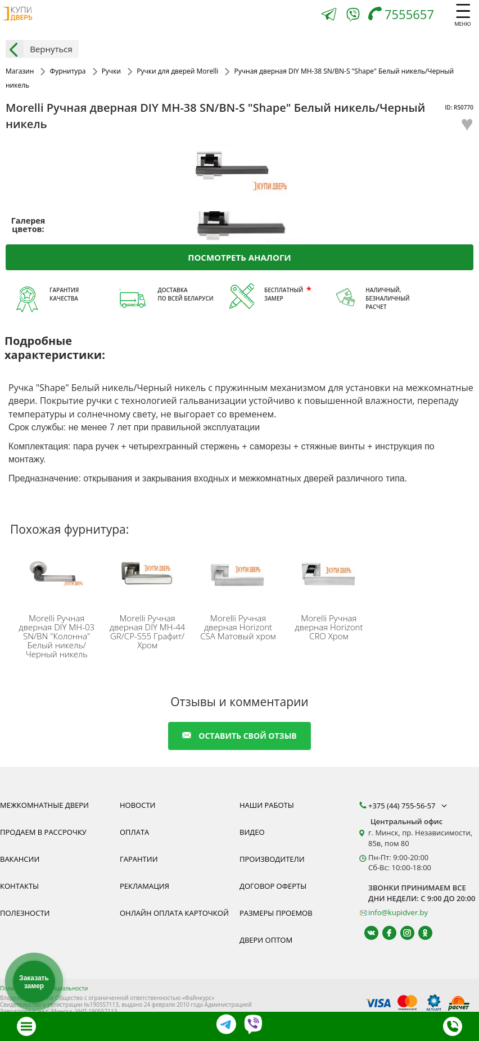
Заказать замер (34, 982)
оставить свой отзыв (239, 735)
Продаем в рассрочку (43, 832)
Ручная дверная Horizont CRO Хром (329, 626)
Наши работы (266, 805)
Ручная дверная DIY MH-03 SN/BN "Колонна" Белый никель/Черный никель (56, 635)
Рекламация (144, 886)
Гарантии (139, 859)
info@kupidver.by (398, 912)
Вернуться (39, 49)
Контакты (19, 886)
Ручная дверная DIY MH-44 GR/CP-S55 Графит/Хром (148, 631)
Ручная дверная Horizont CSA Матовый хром (237, 626)
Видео (252, 832)
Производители (272, 859)
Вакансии (19, 859)
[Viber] (353, 16)
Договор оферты (272, 886)
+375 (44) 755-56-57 (408, 806)
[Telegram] (329, 15)
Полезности (24, 913)
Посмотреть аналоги (239, 257)
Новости (137, 805)
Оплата (134, 832)
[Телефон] (404, 15)
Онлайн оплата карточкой (174, 913)
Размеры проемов (276, 913)
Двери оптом (265, 940)
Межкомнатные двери (44, 805)
